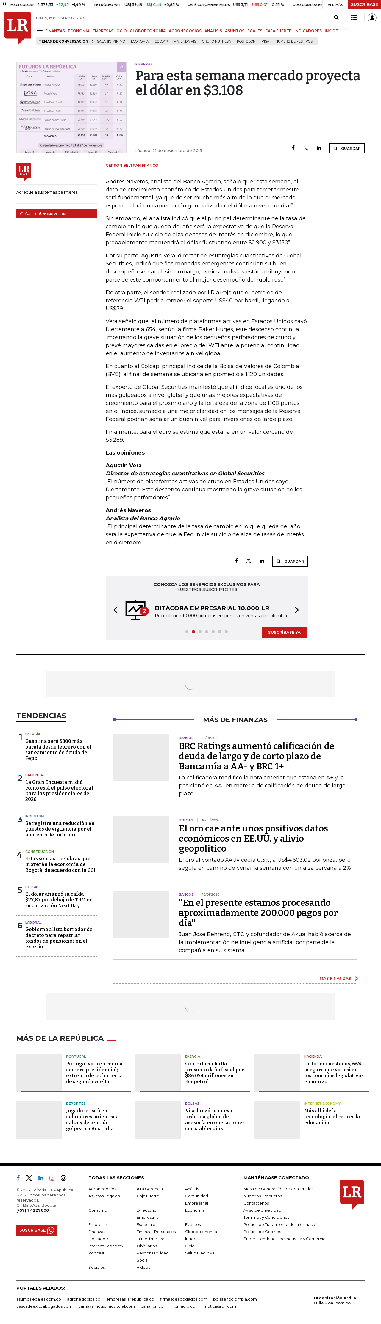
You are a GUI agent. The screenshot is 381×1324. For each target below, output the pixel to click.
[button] (114, 611)
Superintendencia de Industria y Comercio (284, 1238)
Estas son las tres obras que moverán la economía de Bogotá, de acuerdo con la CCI (60, 864)
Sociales (96, 1267)
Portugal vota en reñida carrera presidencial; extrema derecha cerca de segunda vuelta (94, 1072)
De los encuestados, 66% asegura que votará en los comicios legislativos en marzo (334, 1072)
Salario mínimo (111, 41)
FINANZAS (55, 31)
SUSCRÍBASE (364, 4)
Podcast (96, 1253)
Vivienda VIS (185, 41)
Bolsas (32, 887)
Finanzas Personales (156, 1231)
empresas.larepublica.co (130, 1299)
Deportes (76, 1103)
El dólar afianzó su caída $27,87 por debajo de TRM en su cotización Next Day (59, 899)
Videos (143, 1267)
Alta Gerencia (150, 1188)
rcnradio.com (186, 1306)
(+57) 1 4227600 (32, 1210)
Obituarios (147, 1245)
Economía (140, 41)
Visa (265, 41)
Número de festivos (294, 41)
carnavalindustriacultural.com (106, 1306)
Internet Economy (322, 1103)
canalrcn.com (154, 1306)
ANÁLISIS (213, 31)
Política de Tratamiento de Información (281, 1224)
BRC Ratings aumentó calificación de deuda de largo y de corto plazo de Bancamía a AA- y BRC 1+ (256, 756)
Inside (190, 1238)
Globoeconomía (201, 1231)
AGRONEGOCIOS (185, 31)
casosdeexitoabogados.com (44, 1306)
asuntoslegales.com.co (38, 1299)
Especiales (147, 1224)
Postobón (246, 41)
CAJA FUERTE (278, 31)
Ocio (190, 1245)
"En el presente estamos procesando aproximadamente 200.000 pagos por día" (258, 912)
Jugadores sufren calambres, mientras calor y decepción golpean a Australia (91, 1119)
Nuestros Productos (262, 1196)
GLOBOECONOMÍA (148, 31)
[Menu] (40, 30)
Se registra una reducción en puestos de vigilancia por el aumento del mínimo (60, 828)
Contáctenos (256, 1203)
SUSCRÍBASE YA (284, 632)
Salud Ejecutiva (200, 1253)
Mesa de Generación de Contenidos (278, 1188)
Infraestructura (150, 1238)
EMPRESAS (103, 31)
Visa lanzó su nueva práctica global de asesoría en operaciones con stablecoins (215, 1119)
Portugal (76, 1056)
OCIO (121, 31)
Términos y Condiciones (266, 1217)
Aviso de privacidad (262, 1210)
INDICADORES (308, 31)
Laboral (33, 922)
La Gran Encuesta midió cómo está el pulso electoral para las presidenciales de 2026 (59, 790)
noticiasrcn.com (220, 1306)
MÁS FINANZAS (335, 978)
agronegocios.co (83, 1299)
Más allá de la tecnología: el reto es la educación (332, 1116)
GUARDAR (347, 148)
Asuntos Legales (104, 1196)
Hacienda (34, 775)
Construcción (39, 852)
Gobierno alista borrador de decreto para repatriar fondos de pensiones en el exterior (59, 938)
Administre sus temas (42, 213)
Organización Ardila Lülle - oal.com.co (335, 1300)
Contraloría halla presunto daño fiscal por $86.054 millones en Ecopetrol (214, 1072)
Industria (34, 816)
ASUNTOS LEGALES (243, 31)
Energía (32, 734)
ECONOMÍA (79, 31)
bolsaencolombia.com (235, 1299)
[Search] (336, 18)
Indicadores (99, 1238)
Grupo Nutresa (216, 41)
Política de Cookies (262, 1231)
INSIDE (331, 31)
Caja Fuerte (148, 1196)
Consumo (97, 1210)
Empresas (97, 1224)
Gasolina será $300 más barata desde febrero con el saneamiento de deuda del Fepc (58, 749)
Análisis (192, 1188)
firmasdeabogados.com (183, 1299)
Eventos (193, 1224)
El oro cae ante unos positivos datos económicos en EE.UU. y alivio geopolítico (253, 838)
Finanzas (96, 1231)
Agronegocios (102, 1188)
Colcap (161, 41)
